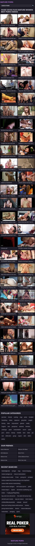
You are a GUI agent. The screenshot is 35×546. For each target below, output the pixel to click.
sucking (16, 417)
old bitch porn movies (7, 499)
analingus (4, 429)
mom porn (21, 453)
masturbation (17, 429)
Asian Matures (5, 449)
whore (8, 433)
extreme (21, 426)
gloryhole (23, 420)
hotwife (19, 433)
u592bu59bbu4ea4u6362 (8, 502)
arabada (19, 502)
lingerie (4, 426)
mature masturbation (19, 474)
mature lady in (5, 489)
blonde (10, 417)
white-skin (8, 436)
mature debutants (26, 508)
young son (23, 477)
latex (8, 423)
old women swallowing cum (24, 489)
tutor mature (29, 499)
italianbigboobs (6, 471)
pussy (3, 439)
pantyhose (14, 426)
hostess (27, 505)
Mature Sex (4, 460)
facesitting (4, 420)
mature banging (26, 471)
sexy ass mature (19, 499)
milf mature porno (21, 486)
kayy (19, 471)
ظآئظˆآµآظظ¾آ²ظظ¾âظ (13, 493)
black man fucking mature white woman (12, 505)
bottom (17, 508)
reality (27, 423)
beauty (13, 433)
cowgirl (30, 420)
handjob (31, 417)
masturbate (5, 511)
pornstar (4, 417)
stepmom (16, 420)
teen (24, 433)
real (3, 436)
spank (18, 511)
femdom (28, 426)
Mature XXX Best (23, 449)
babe (28, 433)
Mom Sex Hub (22, 460)
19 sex (17, 477)
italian (10, 420)
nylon (29, 429)
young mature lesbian (7, 508)
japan (10, 429)
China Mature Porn (23, 456)
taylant (13, 489)
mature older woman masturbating (11, 483)
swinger (14, 471)
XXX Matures (4, 453)
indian (3, 493)
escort (24, 429)
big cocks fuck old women (8, 496)
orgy (21, 417)
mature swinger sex (7, 474)
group (14, 436)
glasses (22, 423)
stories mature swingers (8, 486)
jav (32, 433)
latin (25, 436)
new (9, 426)
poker (29, 486)
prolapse (30, 477)
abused (25, 502)
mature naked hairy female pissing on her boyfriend (15, 480)
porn (3, 433)
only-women (15, 423)
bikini (29, 436)
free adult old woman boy (24, 496)
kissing (3, 423)
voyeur (20, 436)
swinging (12, 511)
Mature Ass (4, 456)
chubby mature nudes (7, 477)
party (25, 417)
